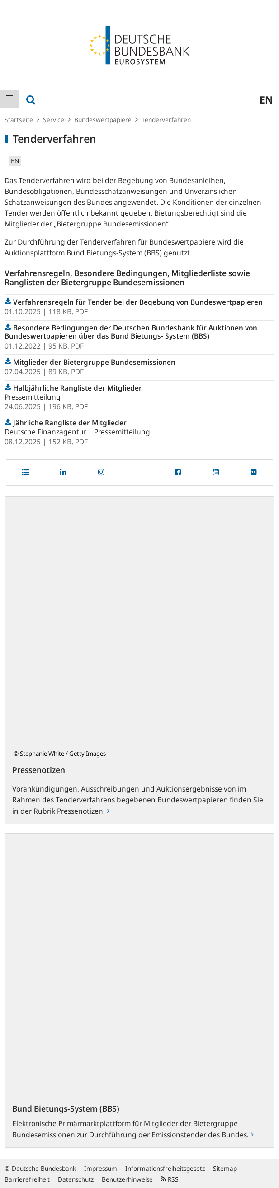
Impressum (100, 1168)
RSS (170, 1179)
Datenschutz (76, 1179)
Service (53, 119)
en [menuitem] (266, 99)
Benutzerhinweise (127, 1179)
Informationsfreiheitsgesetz (165, 1168)
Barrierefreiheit (27, 1179)
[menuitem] (9, 99)
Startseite (19, 119)
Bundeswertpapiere (103, 119)
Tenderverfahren (166, 119)
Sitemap (225, 1168)
